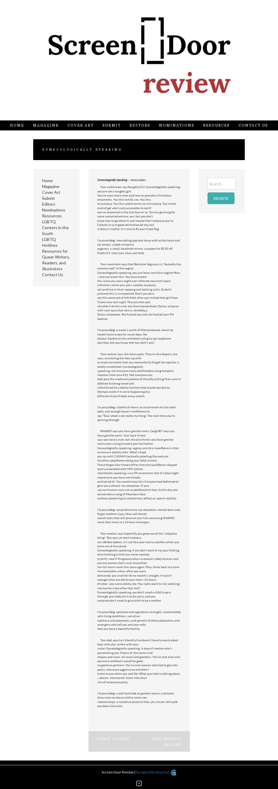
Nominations (176, 125)
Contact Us (253, 125)
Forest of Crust (113, 739)
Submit (112, 125)
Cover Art (81, 125)
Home (17, 125)
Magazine (46, 125)
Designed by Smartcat (156, 772)
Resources (216, 125)
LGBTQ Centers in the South (55, 227)
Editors (140, 125)
